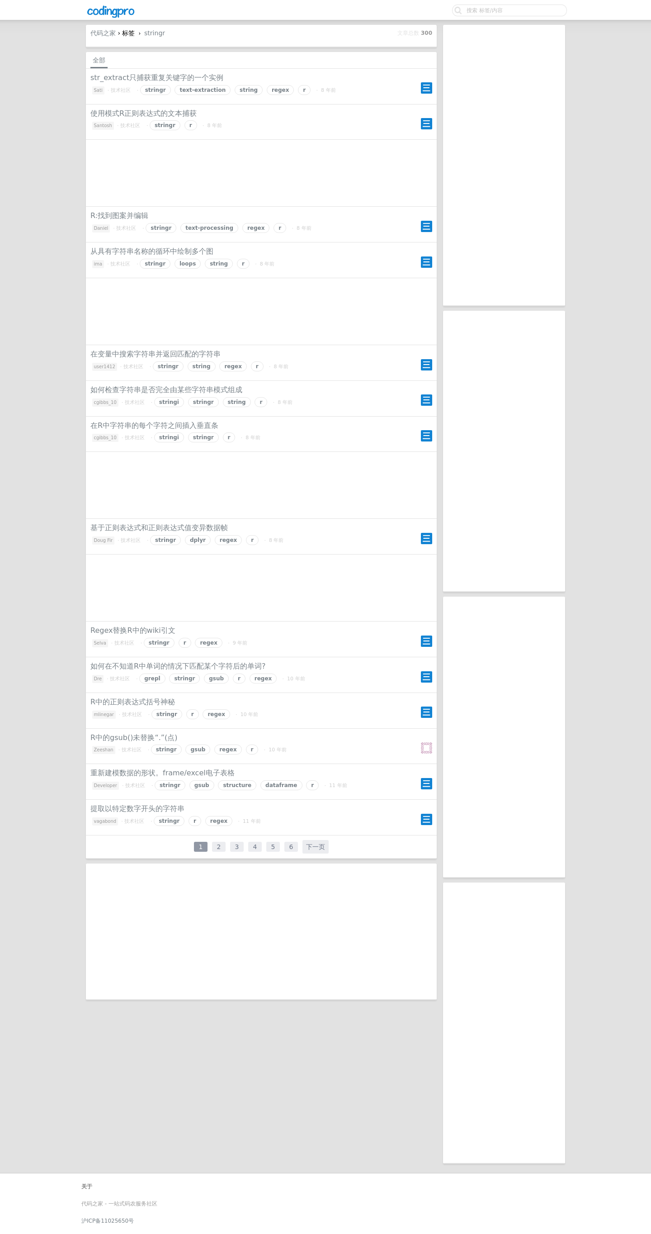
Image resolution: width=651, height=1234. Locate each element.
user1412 (104, 366)
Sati (98, 90)
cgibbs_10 (105, 402)
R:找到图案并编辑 (119, 215)
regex (280, 90)
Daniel (101, 228)
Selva (100, 643)
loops (187, 264)
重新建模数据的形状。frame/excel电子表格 (162, 773)
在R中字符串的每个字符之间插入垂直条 (154, 425)
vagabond (105, 821)
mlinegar (104, 714)
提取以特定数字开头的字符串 (137, 808)
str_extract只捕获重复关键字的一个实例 (156, 77)
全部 (99, 60)
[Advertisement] (504, 165)
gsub (216, 678)
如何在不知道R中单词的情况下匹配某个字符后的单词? (178, 666)
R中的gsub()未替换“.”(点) (134, 737)
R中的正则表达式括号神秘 (132, 702)
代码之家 (103, 33)
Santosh (103, 125)
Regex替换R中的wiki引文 (132, 630)
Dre (98, 678)
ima (98, 263)
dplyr (198, 540)
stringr (154, 33)
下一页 (315, 846)
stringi (169, 402)
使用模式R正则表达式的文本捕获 (143, 113)
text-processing (209, 228)
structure (237, 785)
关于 (86, 1186)
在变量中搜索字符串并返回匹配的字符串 (155, 354)
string (249, 90)
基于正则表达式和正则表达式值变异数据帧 (159, 527)
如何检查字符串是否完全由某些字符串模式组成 (166, 389)
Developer (105, 785)
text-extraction (202, 90)
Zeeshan (103, 749)
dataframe (281, 785)
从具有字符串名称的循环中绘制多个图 (151, 251)
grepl (152, 678)
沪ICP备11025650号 (107, 1221)
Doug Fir (103, 540)
